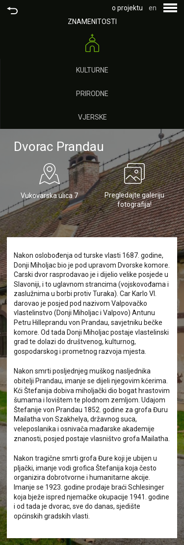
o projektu (127, 8)
